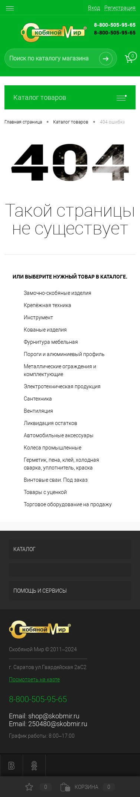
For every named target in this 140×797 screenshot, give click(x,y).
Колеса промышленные (52, 448)
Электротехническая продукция (62, 386)
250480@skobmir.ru (57, 724)
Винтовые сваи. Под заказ (56, 480)
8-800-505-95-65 (115, 32)
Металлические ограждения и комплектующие (60, 370)
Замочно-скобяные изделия (57, 293)
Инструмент (38, 317)
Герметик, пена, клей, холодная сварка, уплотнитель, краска (61, 464)
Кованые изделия (45, 330)
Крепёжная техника (47, 305)
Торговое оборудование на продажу (68, 504)
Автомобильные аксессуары (59, 435)
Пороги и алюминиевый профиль (64, 354)
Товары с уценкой (45, 492)
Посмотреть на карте (34, 679)
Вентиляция (38, 411)
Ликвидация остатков (50, 423)
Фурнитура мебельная (51, 342)
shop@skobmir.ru (53, 716)
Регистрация (120, 8)
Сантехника (38, 399)
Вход (94, 8)
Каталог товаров (70, 97)
